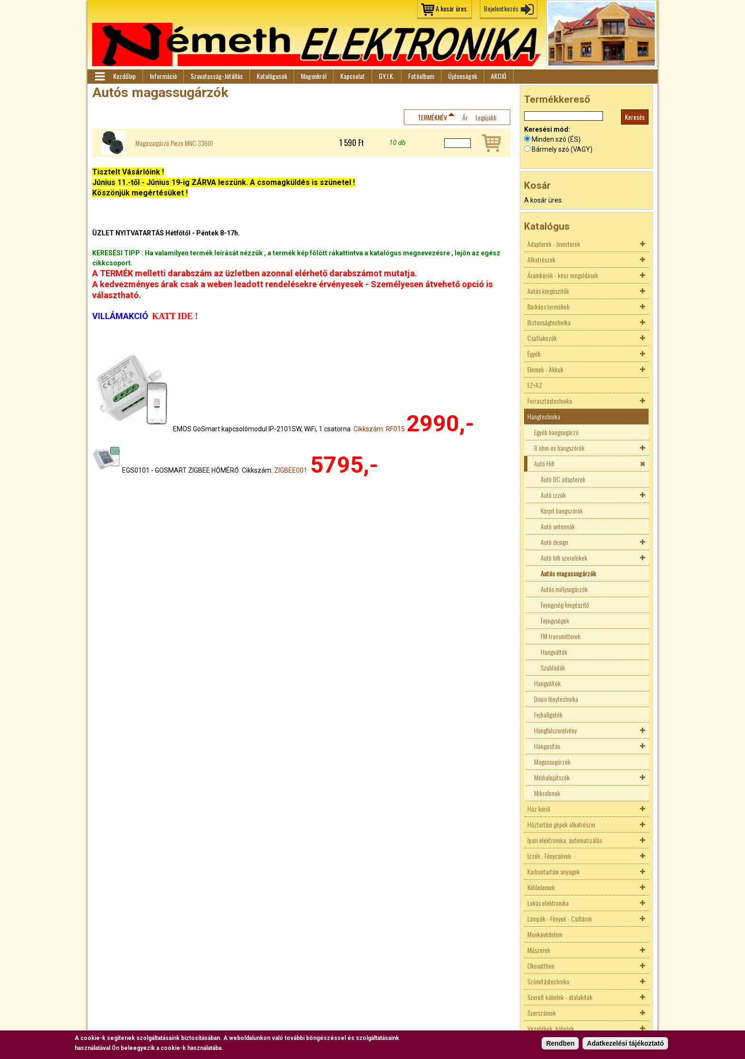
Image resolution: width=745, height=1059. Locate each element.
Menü (99, 76)
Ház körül (538, 809)
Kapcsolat (352, 76)
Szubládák (553, 667)
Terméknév (432, 117)
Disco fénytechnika (556, 699)
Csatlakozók (542, 338)
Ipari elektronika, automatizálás (564, 840)
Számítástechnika (548, 981)
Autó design (554, 542)
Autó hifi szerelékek (564, 558)
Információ (163, 76)
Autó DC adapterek (563, 479)
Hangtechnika (543, 416)
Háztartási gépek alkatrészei (561, 824)
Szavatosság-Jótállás (217, 76)
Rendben (560, 1043)
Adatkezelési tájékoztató (625, 1043)
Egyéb (534, 354)
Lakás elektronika (548, 903)
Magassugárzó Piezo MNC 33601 (174, 143)
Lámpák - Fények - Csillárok (559, 918)
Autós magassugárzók (568, 573)
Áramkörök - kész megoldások (562, 275)
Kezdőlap (124, 76)
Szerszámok (541, 1013)
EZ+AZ (534, 385)
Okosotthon (540, 966)
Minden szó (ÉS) (556, 139)
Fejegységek (555, 620)
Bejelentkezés (501, 8)
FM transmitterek (561, 636)
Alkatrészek (541, 259)
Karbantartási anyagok (553, 871)
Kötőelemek (541, 887)
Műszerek (538, 950)
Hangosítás (547, 746)
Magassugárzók (552, 762)
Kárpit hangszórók (562, 510)
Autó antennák (558, 526)
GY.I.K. (386, 76)
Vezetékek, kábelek (550, 1028)
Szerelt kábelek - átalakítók (559, 997)
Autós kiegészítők (548, 291)
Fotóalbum (421, 76)
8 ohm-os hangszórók (559, 448)
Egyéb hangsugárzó (556, 432)
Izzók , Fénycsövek (549, 856)
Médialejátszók (552, 777)
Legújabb (486, 117)
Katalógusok (272, 76)
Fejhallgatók (548, 714)
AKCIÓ (498, 76)
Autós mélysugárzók (564, 589)
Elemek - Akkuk (545, 369)
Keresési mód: (547, 129)
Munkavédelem (545, 934)
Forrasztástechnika (549, 401)
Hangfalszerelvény (555, 730)
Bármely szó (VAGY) (562, 149)
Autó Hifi (544, 463)
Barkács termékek (548, 306)
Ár (465, 117)
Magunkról (313, 76)
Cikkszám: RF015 (379, 429)
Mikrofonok (547, 793)
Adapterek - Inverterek (553, 244)
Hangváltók (554, 652)
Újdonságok (462, 76)
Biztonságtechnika (549, 322)
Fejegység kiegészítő (565, 605)
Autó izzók (553, 495)
